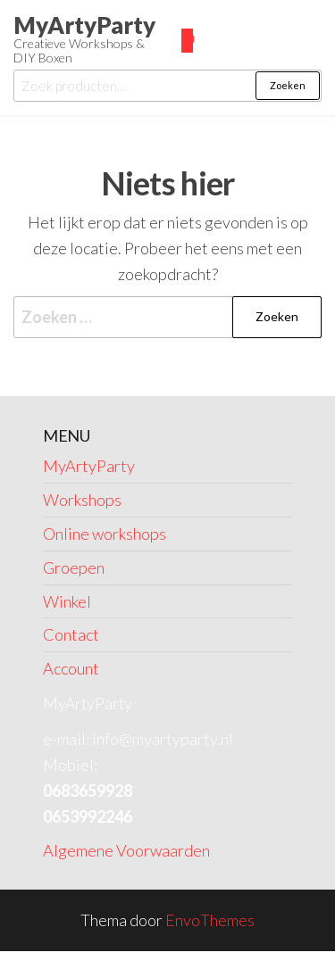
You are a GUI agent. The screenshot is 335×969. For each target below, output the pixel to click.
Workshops (82, 499)
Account (71, 668)
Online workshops (104, 533)
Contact (71, 634)
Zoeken (288, 85)
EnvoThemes (210, 920)
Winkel (67, 601)
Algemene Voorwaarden (126, 850)
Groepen (74, 567)
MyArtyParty (84, 25)
